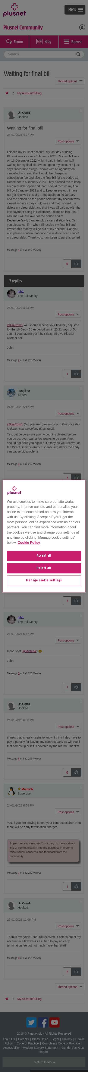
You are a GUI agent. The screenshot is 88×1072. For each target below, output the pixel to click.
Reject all (44, 568)
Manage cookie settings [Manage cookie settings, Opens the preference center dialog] (44, 580)
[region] (44, 536)
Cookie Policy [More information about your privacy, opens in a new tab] (29, 542)
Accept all (44, 555)
